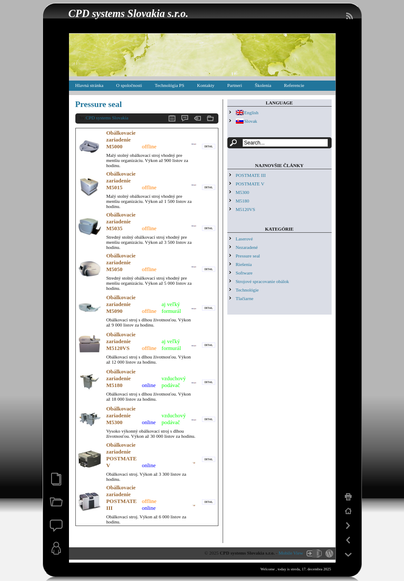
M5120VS (245, 209)
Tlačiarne (245, 298)
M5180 (242, 200)
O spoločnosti (129, 85)
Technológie (247, 289)
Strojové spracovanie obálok (262, 281)
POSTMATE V (250, 183)
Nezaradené (247, 247)
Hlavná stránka (89, 85)
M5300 (242, 192)
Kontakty (206, 85)
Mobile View (291, 552)
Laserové (244, 238)
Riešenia (244, 264)
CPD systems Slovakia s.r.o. (129, 13)
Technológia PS (169, 85)
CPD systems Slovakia (107, 117)
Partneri (234, 85)
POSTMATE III (251, 175)
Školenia (263, 85)
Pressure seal (98, 104)
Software (244, 272)
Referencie (294, 85)
